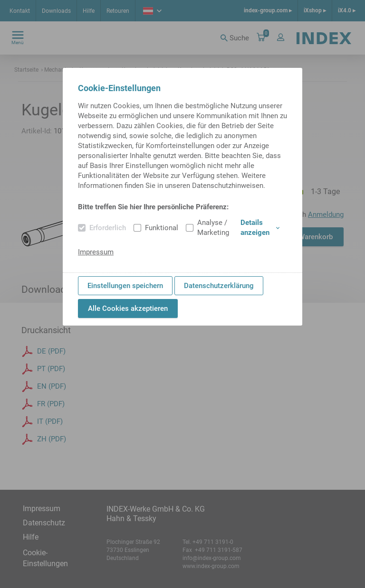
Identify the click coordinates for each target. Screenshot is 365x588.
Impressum (96, 252)
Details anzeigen (259, 227)
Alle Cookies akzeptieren (128, 308)
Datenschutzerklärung (219, 285)
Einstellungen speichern (125, 285)
